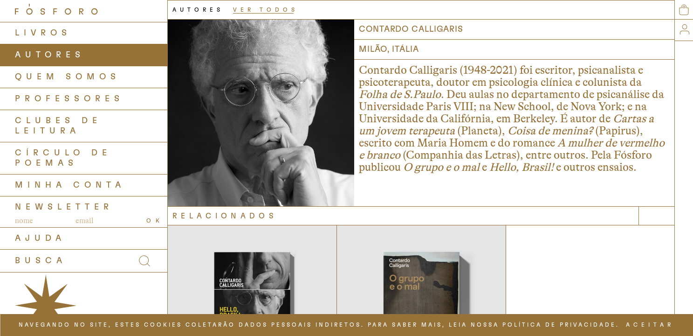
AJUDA (40, 238)
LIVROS (43, 33)
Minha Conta (70, 185)
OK (155, 221)
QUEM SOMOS (67, 77)
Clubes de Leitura (58, 126)
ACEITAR (650, 325)
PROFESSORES (69, 99)
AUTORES (50, 55)
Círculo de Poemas (63, 158)
